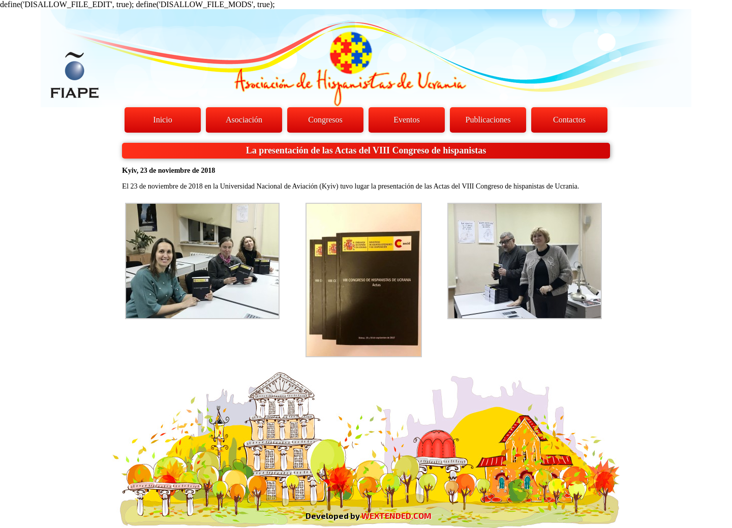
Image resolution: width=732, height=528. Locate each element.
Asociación (244, 119)
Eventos (406, 119)
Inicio (162, 119)
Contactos (569, 119)
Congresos (325, 119)
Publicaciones (488, 119)
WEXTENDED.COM (396, 515)
